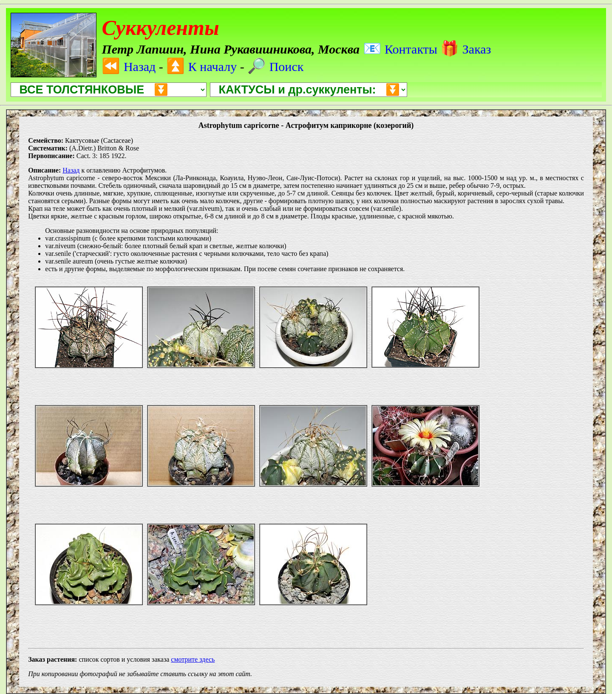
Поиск (275, 66)
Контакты (400, 49)
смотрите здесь (193, 659)
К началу (201, 66)
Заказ (465, 49)
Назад (129, 66)
